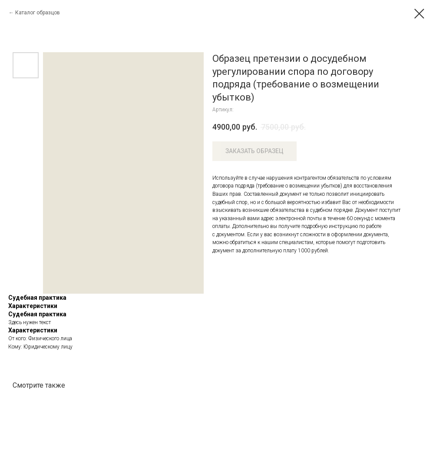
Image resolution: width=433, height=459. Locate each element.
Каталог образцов (37, 13)
